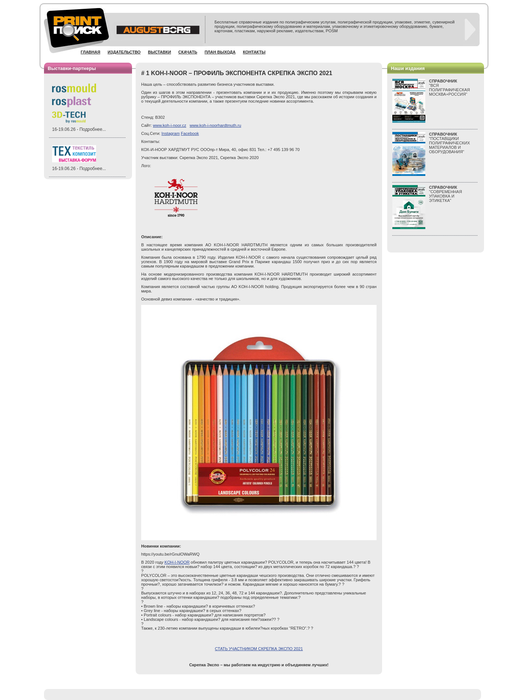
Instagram (170, 133)
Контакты (254, 52)
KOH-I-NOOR (177, 562)
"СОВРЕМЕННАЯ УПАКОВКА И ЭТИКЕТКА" (445, 194)
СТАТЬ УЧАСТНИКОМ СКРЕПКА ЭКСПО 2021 (259, 648)
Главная (90, 52)
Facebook (190, 133)
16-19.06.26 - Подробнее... (79, 129)
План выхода (220, 52)
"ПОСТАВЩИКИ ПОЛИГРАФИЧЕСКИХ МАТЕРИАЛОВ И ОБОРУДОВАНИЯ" (449, 143)
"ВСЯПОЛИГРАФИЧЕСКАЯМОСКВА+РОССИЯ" (449, 87)
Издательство (123, 52)
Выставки (159, 52)
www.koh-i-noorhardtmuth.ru (215, 125)
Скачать (187, 52)
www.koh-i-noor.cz (169, 125)
